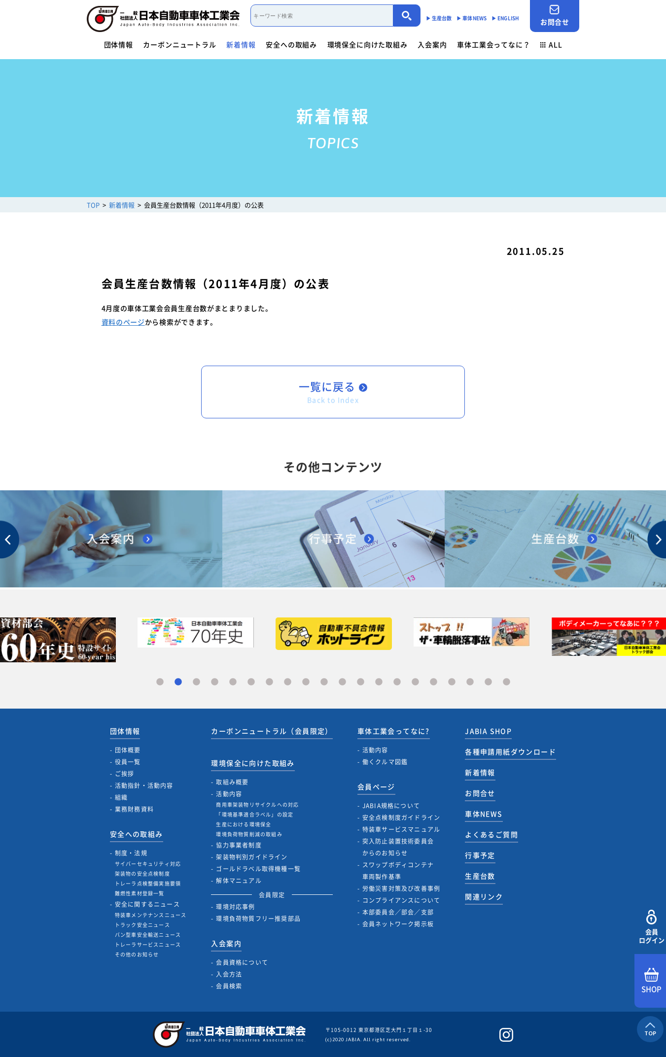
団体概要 (128, 750)
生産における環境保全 (243, 824)
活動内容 (229, 793)
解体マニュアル (238, 880)
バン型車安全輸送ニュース (148, 934)
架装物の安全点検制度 (142, 873)
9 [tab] (306, 682)
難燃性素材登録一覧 (140, 893)
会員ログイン (651, 927)
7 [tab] (269, 682)
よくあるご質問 (491, 834)
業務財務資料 (134, 809)
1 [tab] (160, 682)
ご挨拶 (125, 773)
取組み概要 (232, 782)
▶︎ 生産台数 (439, 18)
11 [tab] (342, 682)
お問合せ (554, 15)
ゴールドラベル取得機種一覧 (258, 868)
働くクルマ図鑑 (385, 761)
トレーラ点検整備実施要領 (148, 883)
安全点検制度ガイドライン (401, 817)
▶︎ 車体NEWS (471, 18)
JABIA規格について (391, 805)
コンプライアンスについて (401, 900)
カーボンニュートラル (179, 44)
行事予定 (480, 855)
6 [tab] (251, 682)
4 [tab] (214, 682)
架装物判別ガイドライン (251, 856)
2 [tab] (178, 682)
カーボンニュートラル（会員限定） (271, 731)
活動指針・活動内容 (144, 785)
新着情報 (240, 44)
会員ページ (376, 786)
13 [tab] (379, 682)
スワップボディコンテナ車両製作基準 (398, 870)
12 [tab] (360, 682)
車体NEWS (483, 813)
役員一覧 (128, 761)
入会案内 (432, 44)
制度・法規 (131, 853)
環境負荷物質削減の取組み (249, 834)
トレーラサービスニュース (148, 944)
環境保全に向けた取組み (367, 44)
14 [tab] (397, 682)
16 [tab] (433, 682)
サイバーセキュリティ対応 (148, 863)
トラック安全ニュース (142, 924)
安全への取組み (291, 44)
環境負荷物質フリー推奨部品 (258, 918)
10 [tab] (324, 682)
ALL (551, 44)
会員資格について (242, 962)
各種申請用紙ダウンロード (510, 751)
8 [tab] (287, 682)
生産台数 (480, 876)
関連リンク (484, 896)
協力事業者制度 (238, 845)
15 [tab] (415, 682)
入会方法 (229, 974)
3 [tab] (196, 682)
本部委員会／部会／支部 (398, 912)
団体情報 (118, 44)
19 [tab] (488, 682)
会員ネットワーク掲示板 (398, 924)
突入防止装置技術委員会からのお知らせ (398, 847)
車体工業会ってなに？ (493, 44)
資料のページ (123, 322)
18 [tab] (470, 682)
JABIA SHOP (488, 731)
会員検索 (229, 986)
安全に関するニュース (147, 904)
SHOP (651, 981)
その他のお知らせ (137, 954)
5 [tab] (233, 682)
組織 (121, 797)
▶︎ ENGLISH (505, 18)
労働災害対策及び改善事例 (401, 888)
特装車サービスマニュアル (401, 829)
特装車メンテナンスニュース (151, 915)
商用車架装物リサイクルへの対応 (257, 804)
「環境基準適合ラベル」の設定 (254, 814)
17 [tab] (452, 682)
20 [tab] (506, 682)
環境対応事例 (235, 906)
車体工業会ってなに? (393, 731)
